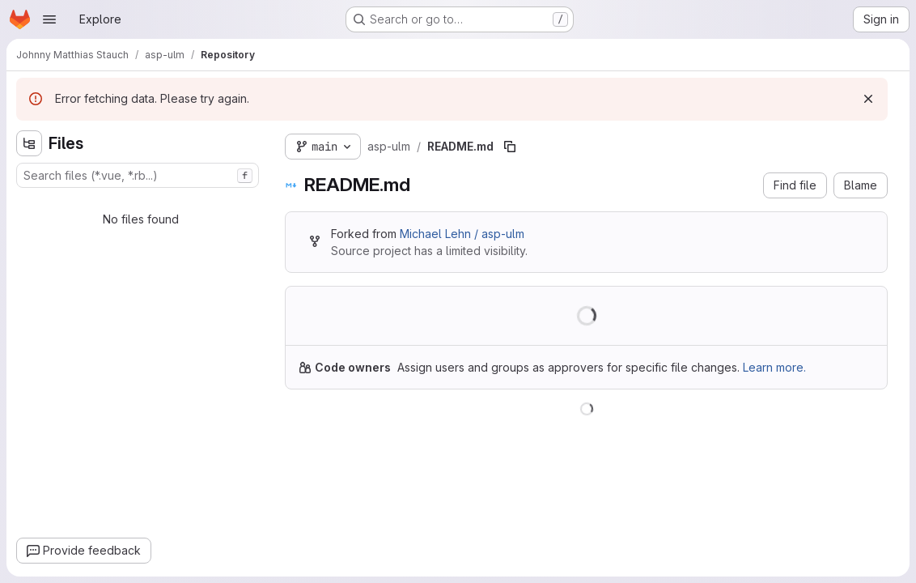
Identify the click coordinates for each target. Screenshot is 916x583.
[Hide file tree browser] (29, 143)
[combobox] (137, 175)
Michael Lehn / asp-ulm (462, 233)
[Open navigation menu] (49, 19)
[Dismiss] (868, 99)
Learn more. (774, 367)
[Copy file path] (510, 147)
